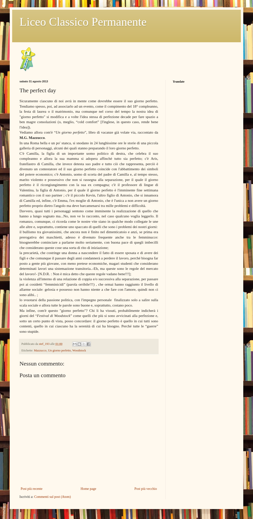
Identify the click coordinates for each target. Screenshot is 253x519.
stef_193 (44, 344)
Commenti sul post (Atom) (52, 497)
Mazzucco (40, 350)
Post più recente (31, 489)
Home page (88, 489)
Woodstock (79, 350)
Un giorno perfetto (59, 350)
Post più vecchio (145, 489)
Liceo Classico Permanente (83, 21)
